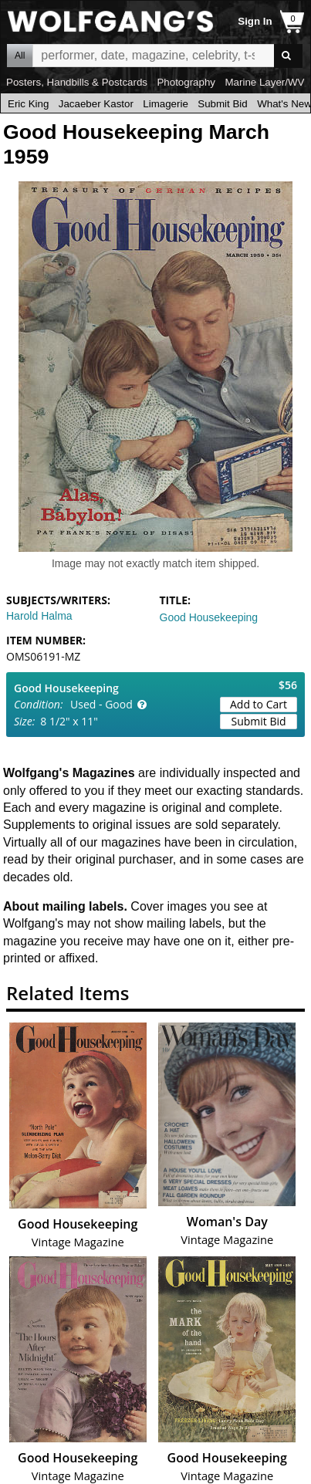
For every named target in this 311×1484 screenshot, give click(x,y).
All (20, 55)
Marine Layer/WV (264, 82)
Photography (186, 82)
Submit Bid (222, 104)
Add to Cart (258, 704)
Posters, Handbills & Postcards (76, 82)
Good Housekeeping (209, 617)
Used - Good (101, 704)
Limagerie (165, 104)
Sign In (255, 21)
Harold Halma (39, 616)
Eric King (28, 104)
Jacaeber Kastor (96, 104)
